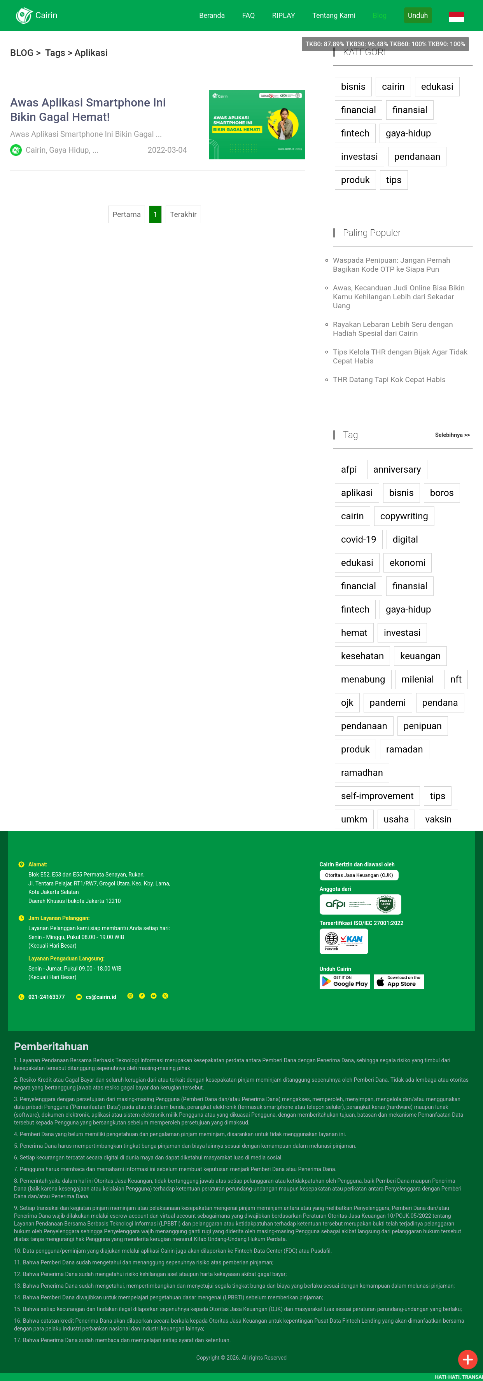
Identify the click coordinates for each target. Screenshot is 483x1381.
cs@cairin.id (101, 997)
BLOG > (25, 52)
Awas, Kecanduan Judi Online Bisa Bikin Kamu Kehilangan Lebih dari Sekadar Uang (399, 296)
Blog (380, 15)
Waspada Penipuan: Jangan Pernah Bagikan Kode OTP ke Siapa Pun (391, 265)
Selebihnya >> (452, 435)
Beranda (212, 15)
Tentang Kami (333, 15)
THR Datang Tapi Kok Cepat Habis (389, 379)
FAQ (248, 15)
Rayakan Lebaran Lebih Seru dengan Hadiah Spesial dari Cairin (393, 329)
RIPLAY (283, 15)
